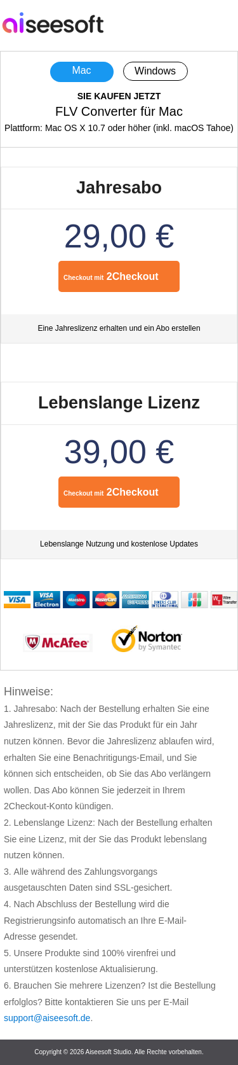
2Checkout (111, 276)
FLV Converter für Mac (119, 111)
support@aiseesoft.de (47, 1018)
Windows (155, 71)
